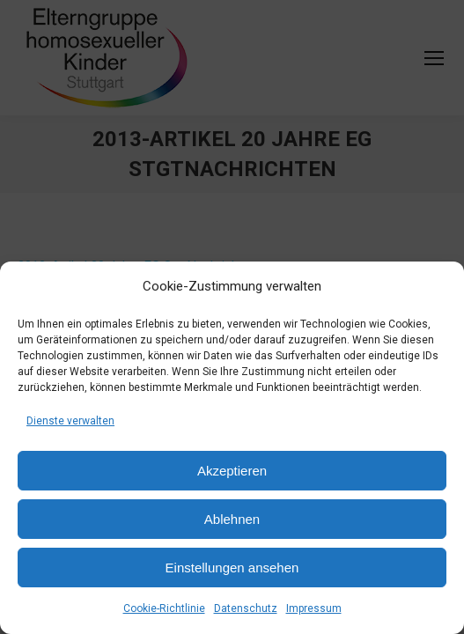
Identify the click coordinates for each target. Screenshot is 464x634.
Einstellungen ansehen (232, 567)
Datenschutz (245, 608)
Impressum (314, 608)
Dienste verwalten (70, 421)
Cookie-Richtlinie (164, 608)
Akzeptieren (232, 470)
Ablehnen (232, 519)
